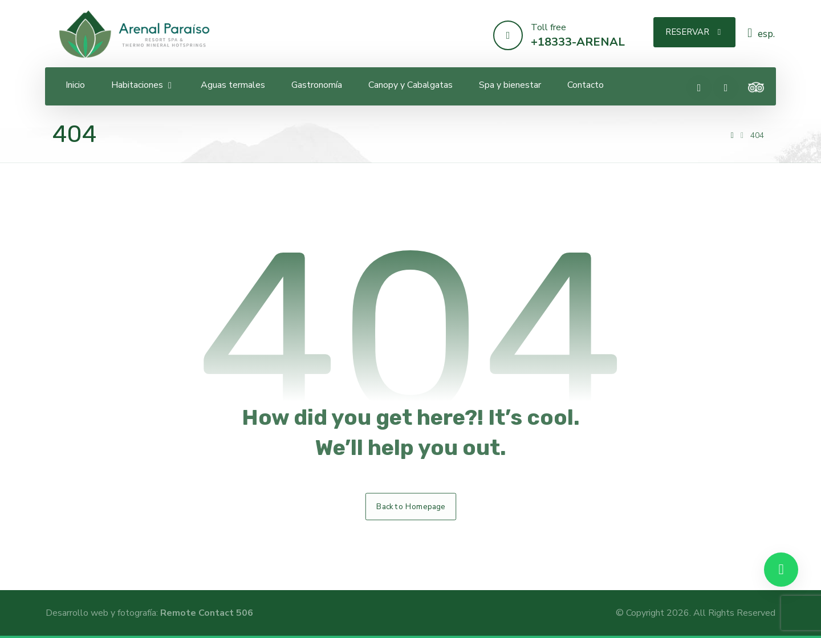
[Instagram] (725, 87)
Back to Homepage (410, 506)
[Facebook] (699, 87)
